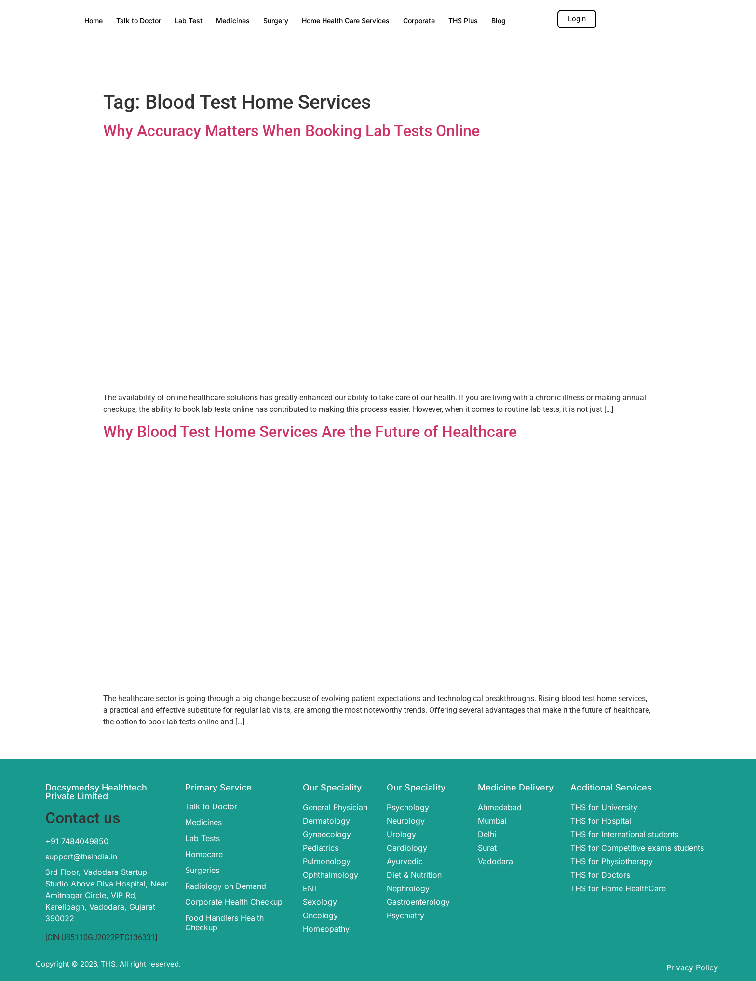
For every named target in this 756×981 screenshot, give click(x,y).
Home (93, 20)
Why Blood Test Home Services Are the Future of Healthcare (310, 431)
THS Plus (463, 20)
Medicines (233, 20)
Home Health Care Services (346, 20)
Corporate (419, 20)
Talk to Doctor (138, 20)
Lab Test (188, 20)
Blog (498, 20)
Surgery (275, 20)
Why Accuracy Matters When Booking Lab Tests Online (291, 131)
